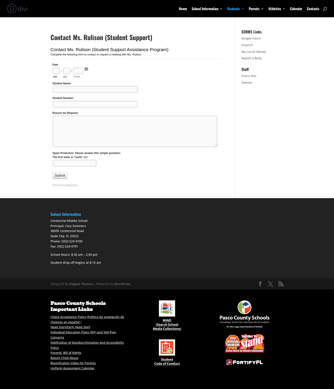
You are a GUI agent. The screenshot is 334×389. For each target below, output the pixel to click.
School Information (205, 9)
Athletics (274, 9)
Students (233, 9)
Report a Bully (251, 58)
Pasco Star (249, 76)
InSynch (247, 45)
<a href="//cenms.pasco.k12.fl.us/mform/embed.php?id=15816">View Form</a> (136, 119)
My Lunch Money (253, 52)
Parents (254, 9)
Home (183, 9)
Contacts (313, 9)
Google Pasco (251, 38)
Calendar (296, 9)
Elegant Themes (81, 284)
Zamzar (246, 82)
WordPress (122, 284)
